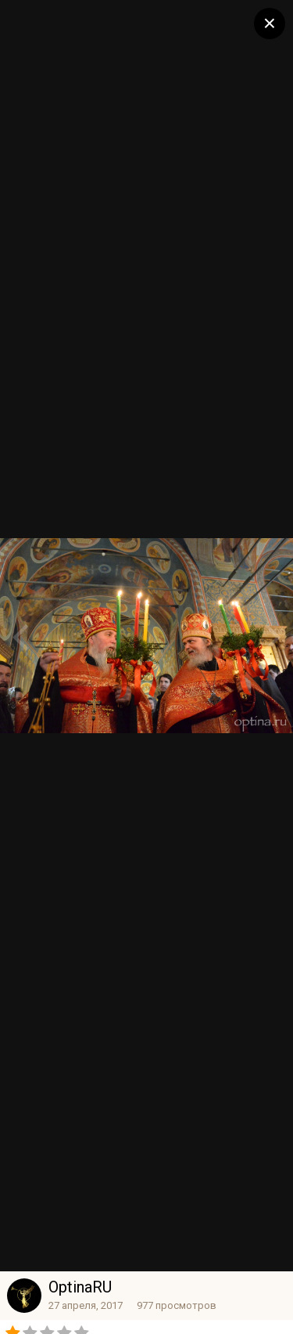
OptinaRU (80, 1287)
